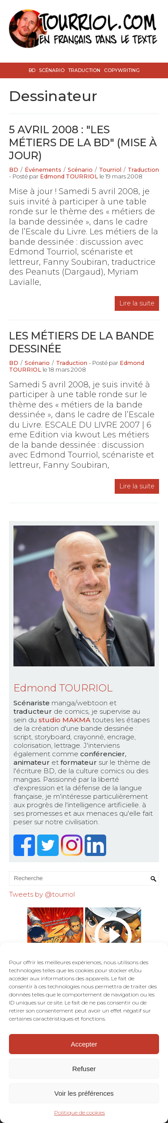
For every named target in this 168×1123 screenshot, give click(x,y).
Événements (43, 169)
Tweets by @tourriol (42, 894)
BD (32, 70)
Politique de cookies (79, 1112)
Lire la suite (137, 303)
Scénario (52, 70)
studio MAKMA (64, 720)
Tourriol (110, 169)
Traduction (84, 70)
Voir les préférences (84, 1093)
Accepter (84, 1044)
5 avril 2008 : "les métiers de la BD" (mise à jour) (83, 142)
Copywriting (122, 70)
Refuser (84, 1068)
